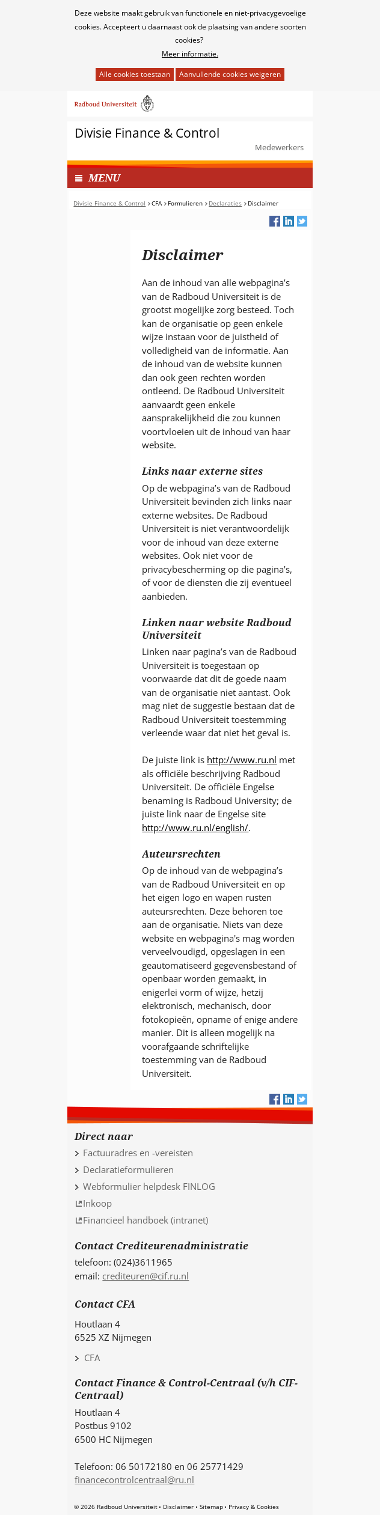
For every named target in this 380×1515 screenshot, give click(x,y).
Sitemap (211, 1506)
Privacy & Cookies (253, 1506)
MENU (104, 177)
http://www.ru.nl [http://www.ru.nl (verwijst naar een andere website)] (242, 760)
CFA (92, 1358)
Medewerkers (279, 147)
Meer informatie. (190, 54)
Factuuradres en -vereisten (138, 1153)
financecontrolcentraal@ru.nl (134, 1480)
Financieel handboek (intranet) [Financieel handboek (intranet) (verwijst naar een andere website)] (145, 1220)
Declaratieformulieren (128, 1169)
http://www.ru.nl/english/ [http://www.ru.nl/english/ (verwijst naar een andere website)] (195, 828)
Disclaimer (178, 1506)
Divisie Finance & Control (147, 133)
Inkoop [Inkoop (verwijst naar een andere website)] (97, 1203)
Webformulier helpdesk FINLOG (149, 1186)
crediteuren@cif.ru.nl (145, 1276)
